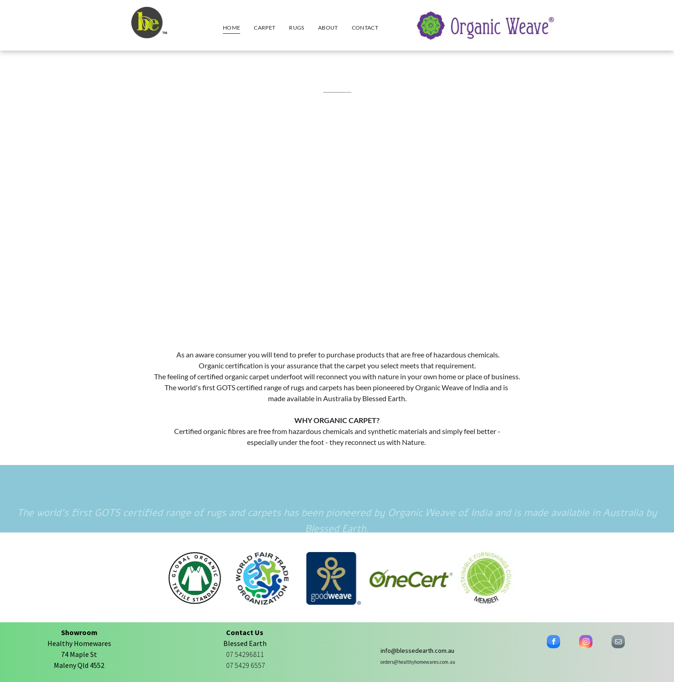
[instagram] (585, 643)
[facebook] (553, 643)
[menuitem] (231, 28)
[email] (618, 643)
